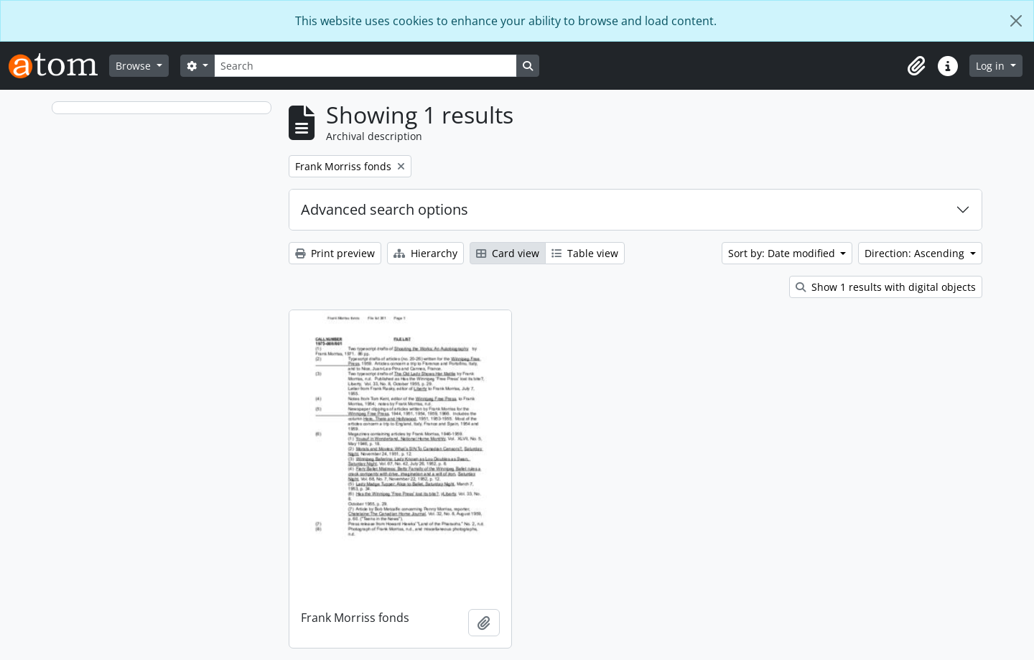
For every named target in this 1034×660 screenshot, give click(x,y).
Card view (507, 253)
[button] (916, 66)
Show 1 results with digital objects (886, 287)
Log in (991, 66)
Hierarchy (425, 253)
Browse (135, 66)
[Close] (1016, 21)
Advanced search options (384, 209)
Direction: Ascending (916, 253)
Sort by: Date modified (783, 253)
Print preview (335, 253)
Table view (584, 253)
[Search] (365, 66)
